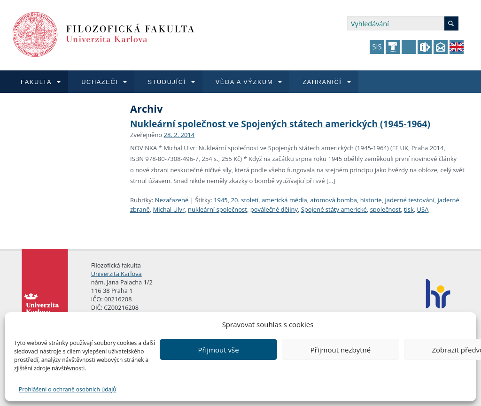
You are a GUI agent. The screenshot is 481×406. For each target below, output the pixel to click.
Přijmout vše (218, 349)
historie (371, 200)
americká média (284, 200)
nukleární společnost (217, 209)
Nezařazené (172, 200)
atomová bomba (333, 200)
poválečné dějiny (274, 209)
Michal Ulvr (169, 209)
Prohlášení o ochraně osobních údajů (67, 389)
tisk (409, 209)
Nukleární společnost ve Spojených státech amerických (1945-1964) (280, 123)
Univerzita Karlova (116, 273)
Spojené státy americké (334, 209)
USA (423, 209)
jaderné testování (409, 200)
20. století (245, 200)
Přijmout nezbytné (340, 349)
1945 (221, 200)
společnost (385, 209)
